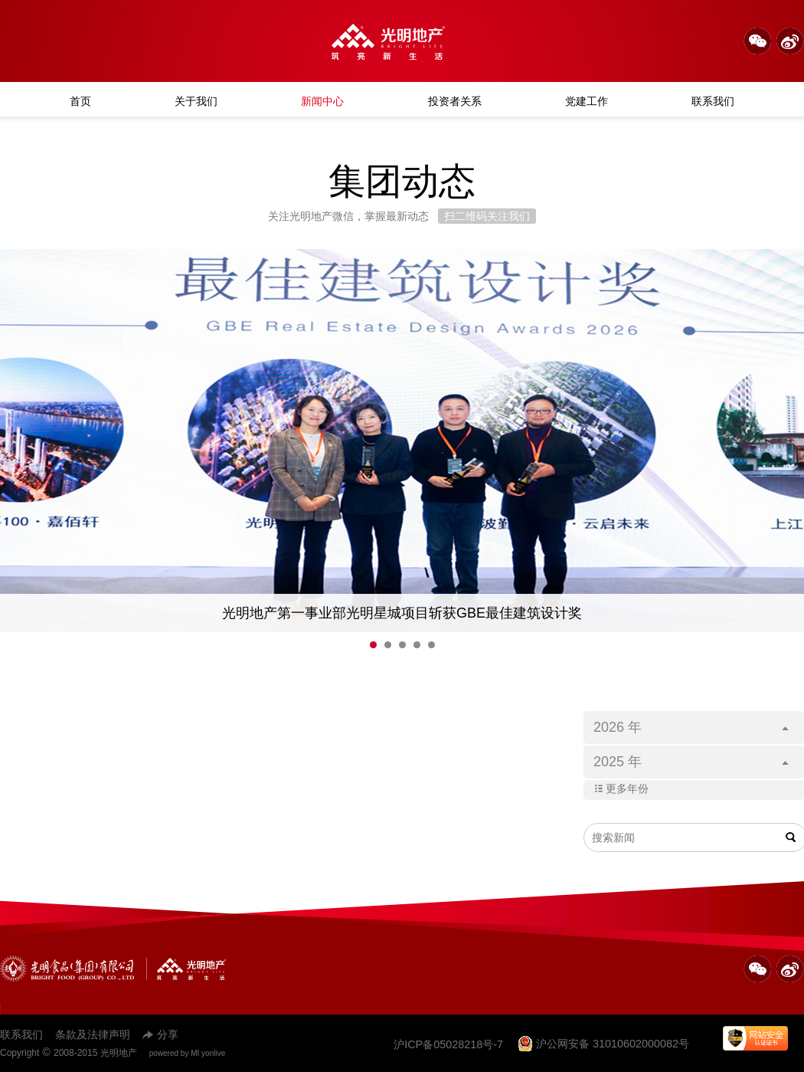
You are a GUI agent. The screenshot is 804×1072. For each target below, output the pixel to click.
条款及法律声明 (92, 1034)
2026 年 (691, 727)
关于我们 (196, 101)
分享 (160, 1034)
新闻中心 (322, 101)
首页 (80, 101)
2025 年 (691, 761)
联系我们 (712, 101)
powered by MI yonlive (187, 1053)
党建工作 (586, 101)
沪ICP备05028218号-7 (448, 1044)
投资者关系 (455, 101)
